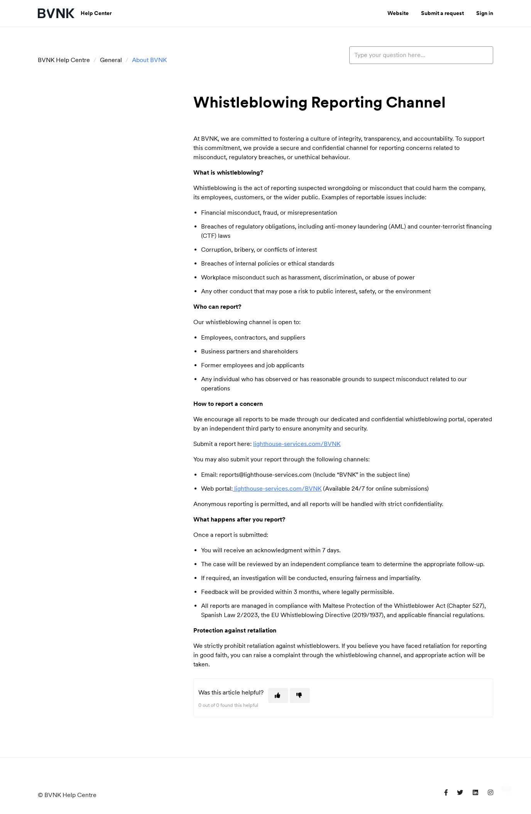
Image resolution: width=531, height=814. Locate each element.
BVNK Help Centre (64, 60)
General (111, 60)
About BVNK (149, 60)
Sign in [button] (484, 13)
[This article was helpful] (278, 695)
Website (398, 13)
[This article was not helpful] (300, 695)
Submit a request (442, 13)
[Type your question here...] (421, 55)
